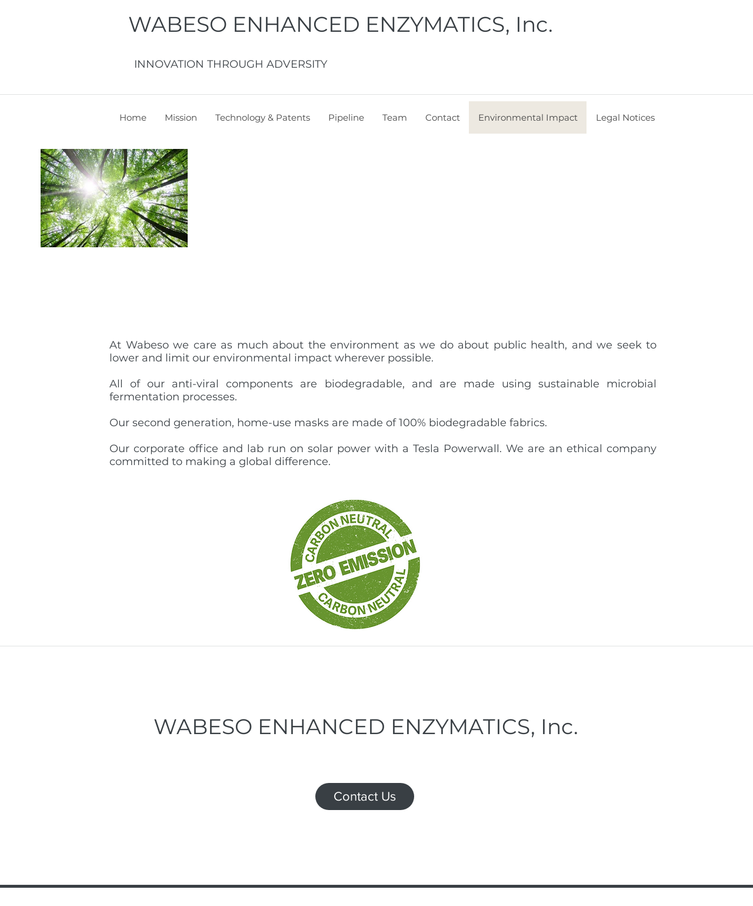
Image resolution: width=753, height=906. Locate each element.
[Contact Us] (364, 796)
